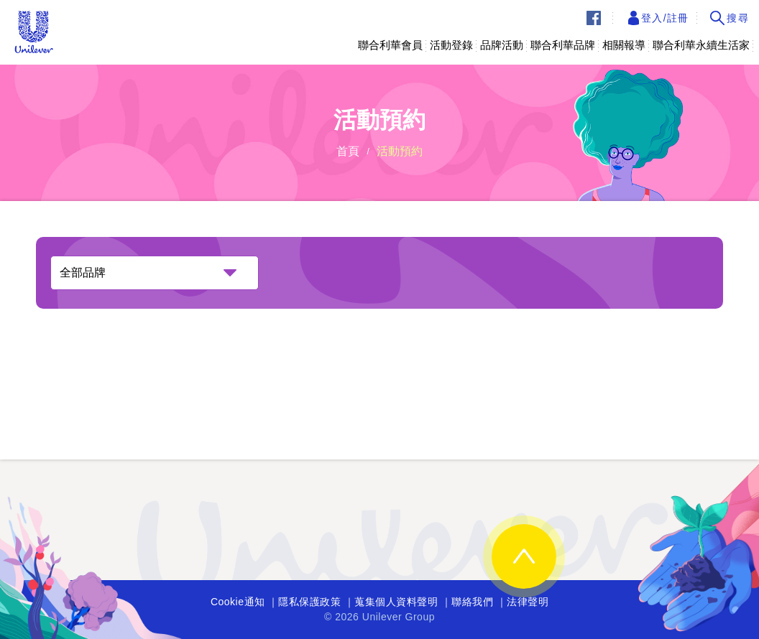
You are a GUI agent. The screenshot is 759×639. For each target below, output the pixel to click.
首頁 (347, 151)
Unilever (33, 32)
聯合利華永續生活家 (701, 45)
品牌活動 (501, 45)
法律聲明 (527, 601)
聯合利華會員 (390, 45)
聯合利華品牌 (562, 45)
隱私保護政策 (309, 601)
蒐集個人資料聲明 (396, 601)
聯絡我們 (472, 601)
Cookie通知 (238, 601)
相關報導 (623, 45)
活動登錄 (451, 45)
